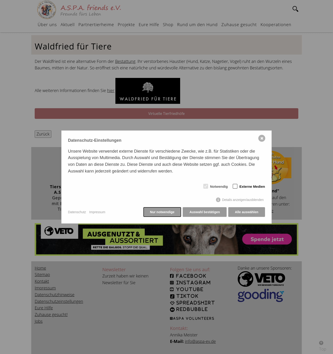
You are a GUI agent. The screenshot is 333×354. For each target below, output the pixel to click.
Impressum (97, 212)
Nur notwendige (162, 212)
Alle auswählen (246, 212)
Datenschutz (77, 212)
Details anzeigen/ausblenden (243, 200)
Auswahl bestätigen (204, 212)
